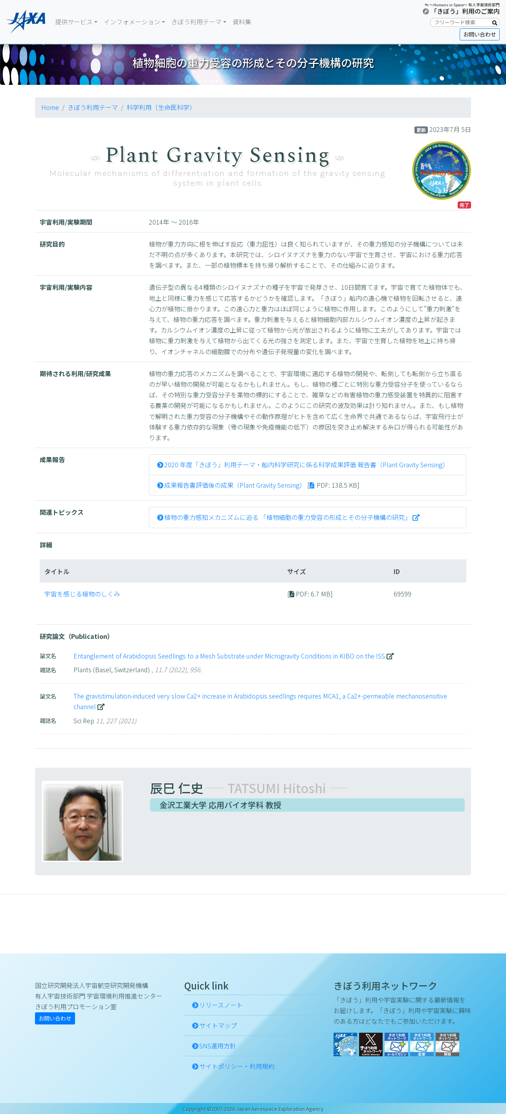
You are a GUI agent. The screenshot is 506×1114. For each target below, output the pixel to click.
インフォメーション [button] (132, 21)
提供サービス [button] (74, 21)
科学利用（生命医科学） (161, 107)
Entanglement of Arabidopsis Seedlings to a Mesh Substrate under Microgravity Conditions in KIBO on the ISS (229, 655)
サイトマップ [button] (218, 1025)
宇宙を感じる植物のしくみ (82, 593)
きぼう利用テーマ (93, 107)
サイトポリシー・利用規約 (237, 1066)
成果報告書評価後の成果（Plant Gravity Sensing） (235, 485)
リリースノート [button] (221, 1005)
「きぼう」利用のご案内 (465, 11)
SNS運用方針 (217, 1045)
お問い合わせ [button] (479, 34)
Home (50, 107)
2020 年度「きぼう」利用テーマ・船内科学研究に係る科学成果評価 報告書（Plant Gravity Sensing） (306, 464)
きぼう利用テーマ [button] (196, 21)
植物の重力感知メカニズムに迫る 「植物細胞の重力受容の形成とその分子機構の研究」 (287, 517)
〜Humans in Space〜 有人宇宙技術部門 (464, 4)
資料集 (242, 21)
